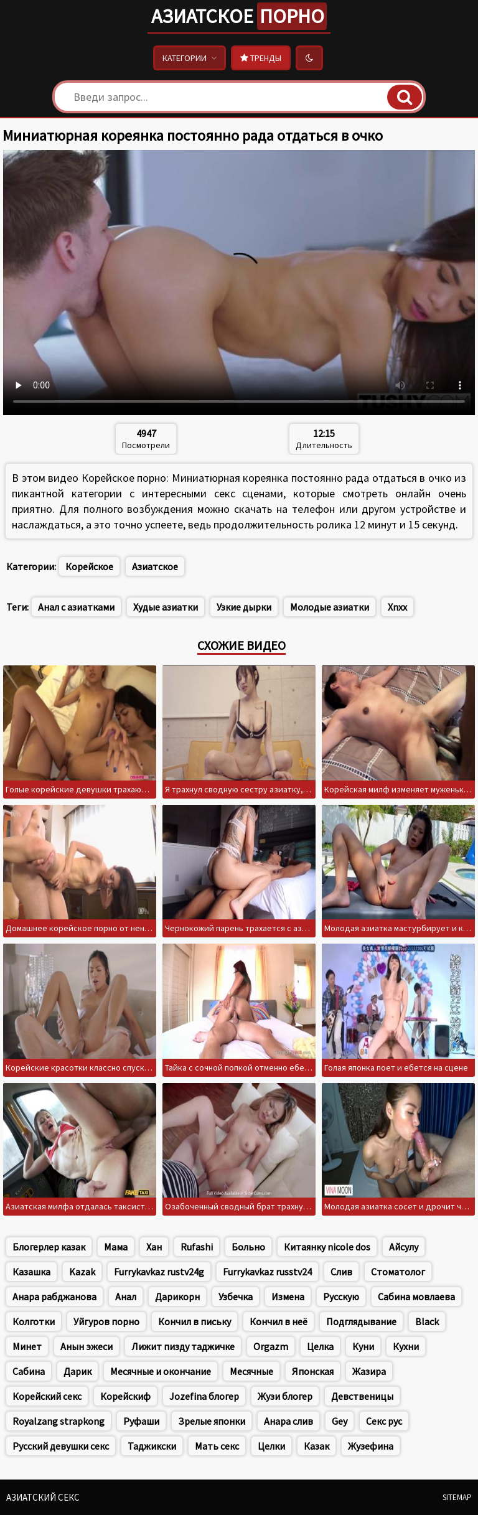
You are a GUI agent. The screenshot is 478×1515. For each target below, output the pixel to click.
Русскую (341, 1296)
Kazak (82, 1271)
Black (427, 1321)
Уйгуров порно (106, 1321)
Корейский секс (47, 1396)
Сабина (28, 1371)
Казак (316, 1446)
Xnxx (397, 607)
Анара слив (288, 1421)
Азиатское (239, 16)
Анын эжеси (86, 1346)
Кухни (406, 1346)
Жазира (369, 1371)
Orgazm (270, 1346)
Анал (125, 1296)
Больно (248, 1247)
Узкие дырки (244, 607)
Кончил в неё (278, 1321)
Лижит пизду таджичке (183, 1346)
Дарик (77, 1371)
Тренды (260, 57)
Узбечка (235, 1296)
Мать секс (217, 1446)
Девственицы (362, 1396)
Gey (339, 1421)
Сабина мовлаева (416, 1296)
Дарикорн (177, 1296)
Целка (320, 1346)
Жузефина (370, 1446)
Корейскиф (125, 1396)
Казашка (31, 1271)
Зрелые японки (211, 1421)
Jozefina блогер (204, 1396)
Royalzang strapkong (58, 1421)
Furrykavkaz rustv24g (159, 1271)
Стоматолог (398, 1271)
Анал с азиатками (76, 607)
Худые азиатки (165, 607)
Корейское (89, 566)
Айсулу (403, 1247)
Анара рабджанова (54, 1296)
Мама (116, 1247)
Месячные (251, 1371)
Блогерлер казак (48, 1247)
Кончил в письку (194, 1321)
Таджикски (152, 1446)
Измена (287, 1296)
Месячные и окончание (160, 1371)
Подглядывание (361, 1321)
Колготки (33, 1321)
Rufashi (196, 1247)
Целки (271, 1446)
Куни (363, 1346)
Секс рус (384, 1421)
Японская (313, 1371)
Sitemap (457, 1497)
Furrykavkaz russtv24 (267, 1271)
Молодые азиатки (329, 607)
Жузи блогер (285, 1396)
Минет (27, 1346)
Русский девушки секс (60, 1446)
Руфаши (141, 1421)
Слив (341, 1271)
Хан (154, 1247)
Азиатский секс (43, 1497)
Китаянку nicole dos (327, 1247)
